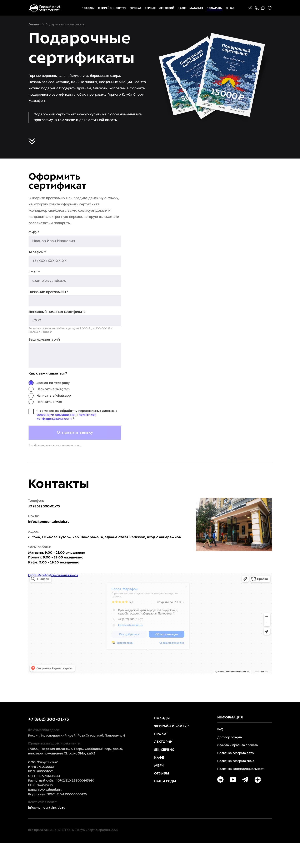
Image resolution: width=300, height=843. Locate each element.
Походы (87, 8)
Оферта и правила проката (237, 745)
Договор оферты (229, 737)
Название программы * (48, 292)
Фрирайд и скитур (112, 8)
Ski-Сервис (164, 749)
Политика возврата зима (235, 761)
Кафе (182, 8)
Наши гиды (165, 781)
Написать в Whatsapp (53, 395)
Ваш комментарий (44, 339)
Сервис (150, 8)
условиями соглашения (55, 414)
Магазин (196, 8)
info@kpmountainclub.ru (49, 521)
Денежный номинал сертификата (57, 311)
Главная (34, 24)
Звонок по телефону (53, 383)
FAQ (220, 729)
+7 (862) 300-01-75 (48, 720)
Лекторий (166, 8)
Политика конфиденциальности (241, 769)
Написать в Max (49, 402)
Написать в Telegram (53, 389)
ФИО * (34, 232)
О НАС (230, 8)
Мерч (159, 765)
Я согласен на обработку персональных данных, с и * (76, 415)
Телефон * (37, 252)
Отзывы (161, 773)
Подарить (214, 8)
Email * (34, 272)
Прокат (135, 8)
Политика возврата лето (235, 753)
